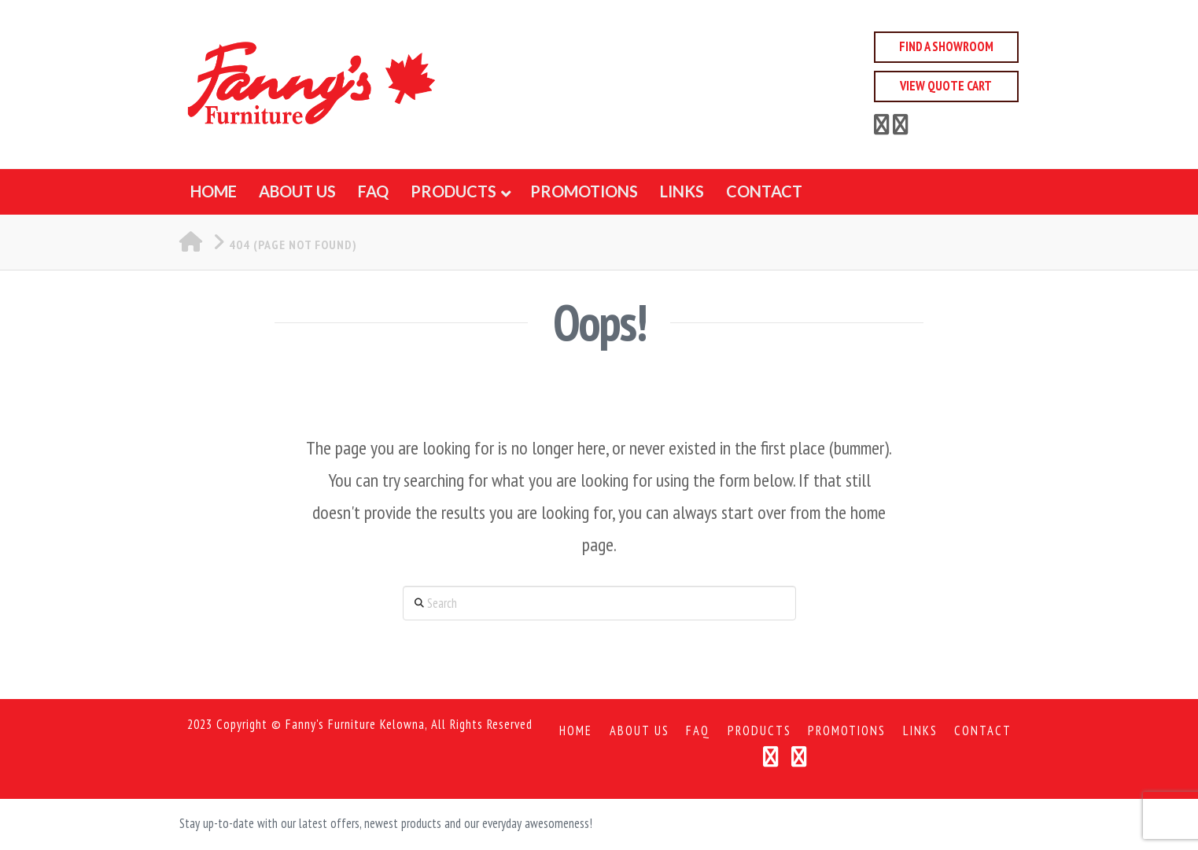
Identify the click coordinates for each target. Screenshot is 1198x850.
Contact (983, 731)
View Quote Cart (946, 85)
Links (920, 731)
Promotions (847, 731)
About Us (639, 731)
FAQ (698, 731)
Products (759, 731)
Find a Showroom (946, 46)
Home (575, 731)
